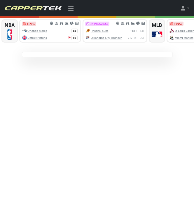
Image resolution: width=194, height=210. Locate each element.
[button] (185, 8)
